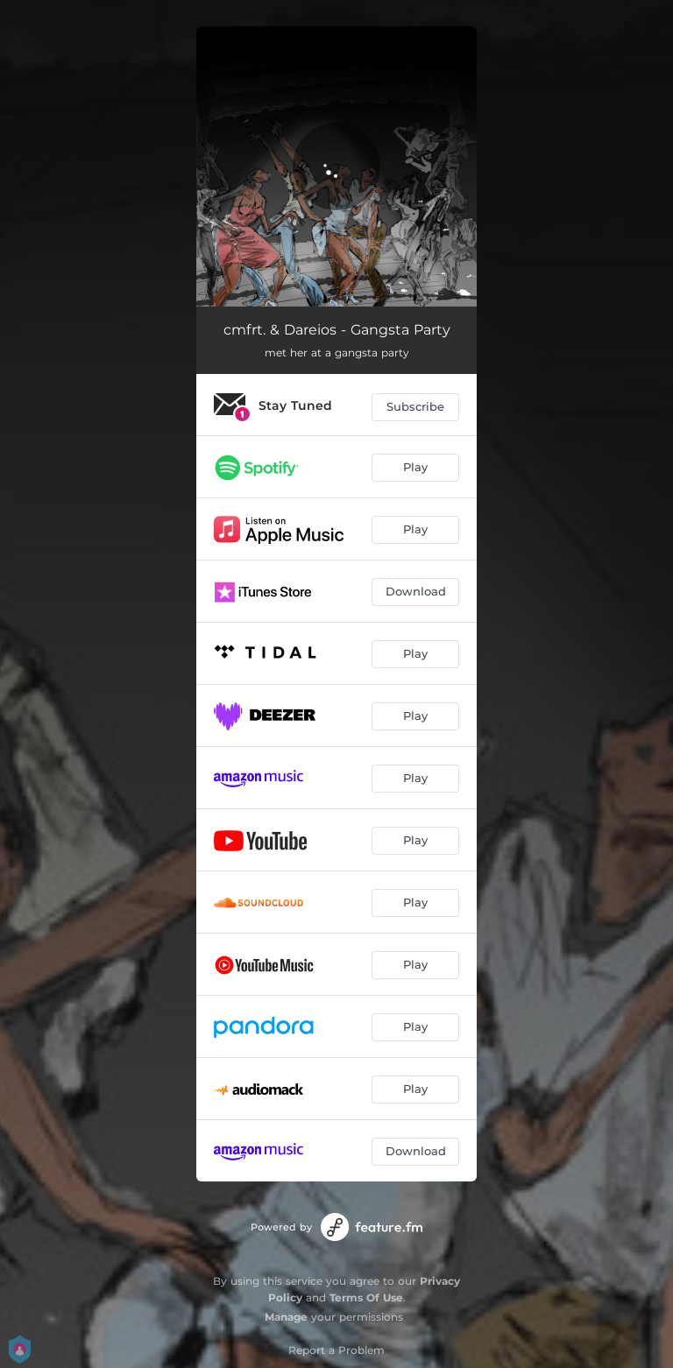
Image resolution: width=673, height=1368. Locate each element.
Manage (286, 1316)
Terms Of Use (366, 1297)
